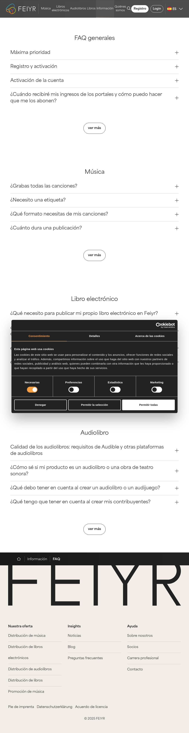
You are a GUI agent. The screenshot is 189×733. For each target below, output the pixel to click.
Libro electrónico (94, 299)
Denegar (40, 404)
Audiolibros (78, 8)
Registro (140, 8)
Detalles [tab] (94, 336)
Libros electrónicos (60, 9)
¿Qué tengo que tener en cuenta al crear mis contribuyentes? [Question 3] (94, 502)
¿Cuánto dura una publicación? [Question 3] (94, 228)
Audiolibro (94, 433)
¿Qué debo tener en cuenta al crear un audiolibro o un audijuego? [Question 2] (94, 488)
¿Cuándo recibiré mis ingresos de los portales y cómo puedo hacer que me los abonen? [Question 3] (94, 97)
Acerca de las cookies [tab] (150, 336)
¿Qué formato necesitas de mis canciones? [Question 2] (94, 214)
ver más (94, 128)
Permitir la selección (94, 404)
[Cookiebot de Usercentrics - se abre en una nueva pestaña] (158, 325)
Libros (91, 8)
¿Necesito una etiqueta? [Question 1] (94, 200)
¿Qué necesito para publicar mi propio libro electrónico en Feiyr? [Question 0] (94, 313)
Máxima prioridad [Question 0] (94, 52)
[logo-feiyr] (22, 9)
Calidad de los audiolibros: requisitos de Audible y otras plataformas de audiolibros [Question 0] (94, 450)
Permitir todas (148, 404)
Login (157, 8)
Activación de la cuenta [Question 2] (94, 80)
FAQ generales (94, 38)
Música (46, 8)
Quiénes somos (120, 9)
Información (105, 8)
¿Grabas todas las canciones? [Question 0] (94, 186)
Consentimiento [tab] (39, 336)
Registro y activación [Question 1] (94, 66)
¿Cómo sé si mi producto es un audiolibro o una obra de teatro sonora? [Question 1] (94, 470)
